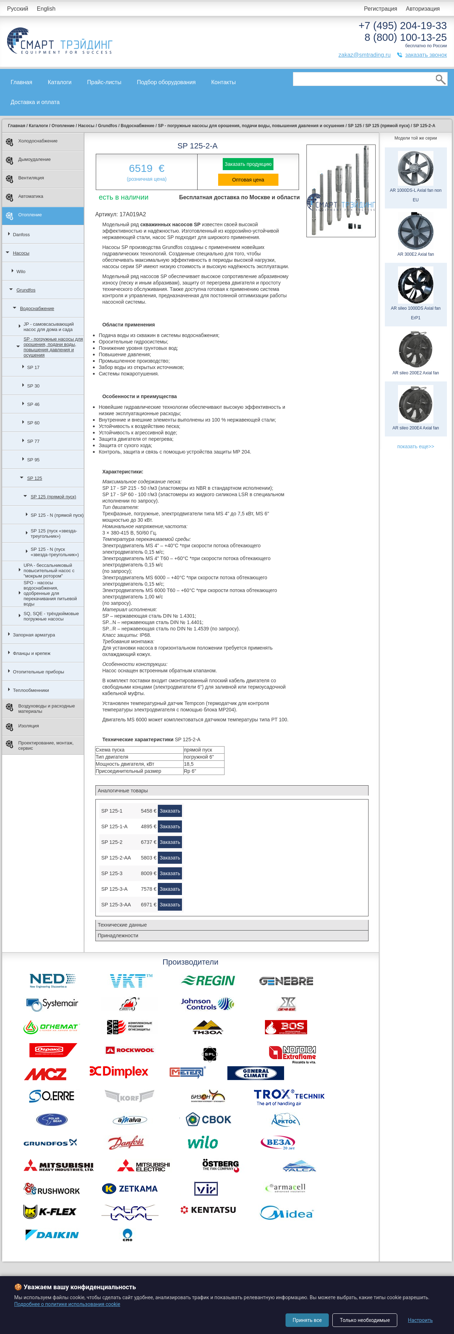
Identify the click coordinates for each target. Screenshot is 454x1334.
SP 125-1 (111, 811)
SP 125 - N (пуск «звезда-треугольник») (55, 552)
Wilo (20, 271)
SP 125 (34, 478)
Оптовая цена (248, 180)
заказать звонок (426, 55)
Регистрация (380, 9)
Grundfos (25, 290)
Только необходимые (365, 1320)
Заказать (170, 811)
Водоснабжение (37, 308)
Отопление (24, 216)
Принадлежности (118, 935)
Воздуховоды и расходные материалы (40, 708)
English (46, 9)
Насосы (21, 253)
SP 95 (33, 459)
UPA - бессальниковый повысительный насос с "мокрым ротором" (48, 571)
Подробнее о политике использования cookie (67, 1304)
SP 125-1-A (114, 826)
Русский (17, 9)
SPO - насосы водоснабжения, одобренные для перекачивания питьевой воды (50, 593)
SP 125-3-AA (116, 904)
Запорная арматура (34, 635)
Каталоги (60, 82)
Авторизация (423, 9)
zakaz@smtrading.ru (364, 55)
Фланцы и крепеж (31, 653)
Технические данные (122, 925)
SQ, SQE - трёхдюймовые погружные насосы (51, 616)
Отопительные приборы (38, 671)
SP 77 (33, 441)
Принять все (307, 1320)
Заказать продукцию (248, 164)
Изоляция (22, 727)
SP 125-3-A (114, 889)
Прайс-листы (104, 82)
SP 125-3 (111, 873)
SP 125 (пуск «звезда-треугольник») (54, 533)
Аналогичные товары (123, 790)
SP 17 (33, 367)
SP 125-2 (111, 842)
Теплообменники (31, 690)
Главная (21, 82)
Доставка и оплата (35, 102)
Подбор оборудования (166, 82)
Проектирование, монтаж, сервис (39, 745)
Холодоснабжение (31, 142)
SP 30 (33, 386)
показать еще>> (415, 446)
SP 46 (33, 404)
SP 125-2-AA (116, 858)
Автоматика (24, 198)
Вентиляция (25, 179)
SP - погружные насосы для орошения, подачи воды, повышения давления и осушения (53, 347)
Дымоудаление (28, 161)
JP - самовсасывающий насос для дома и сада (48, 326)
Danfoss (21, 234)
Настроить (420, 1320)
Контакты (223, 82)
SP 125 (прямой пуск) (53, 496)
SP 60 (33, 422)
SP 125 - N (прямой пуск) (57, 515)
